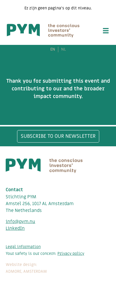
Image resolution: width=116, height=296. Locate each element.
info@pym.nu (20, 221)
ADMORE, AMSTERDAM (26, 271)
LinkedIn (15, 228)
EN (52, 49)
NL (63, 49)
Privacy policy (70, 253)
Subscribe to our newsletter (58, 136)
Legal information (23, 246)
